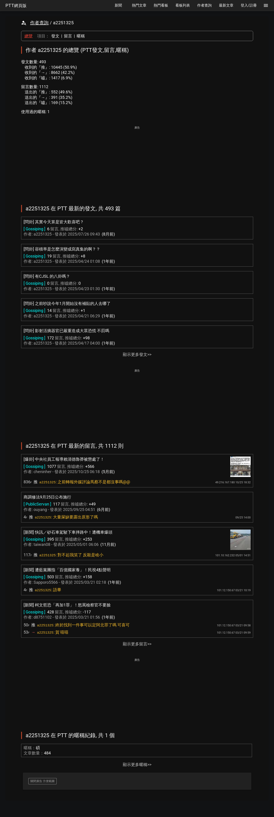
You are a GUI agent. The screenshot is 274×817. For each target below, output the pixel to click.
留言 (68, 36)
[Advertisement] (137, 162)
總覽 (28, 36)
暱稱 (81, 36)
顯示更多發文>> (137, 354)
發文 (55, 36)
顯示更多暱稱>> (137, 764)
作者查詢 (39, 22)
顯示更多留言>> (137, 644)
